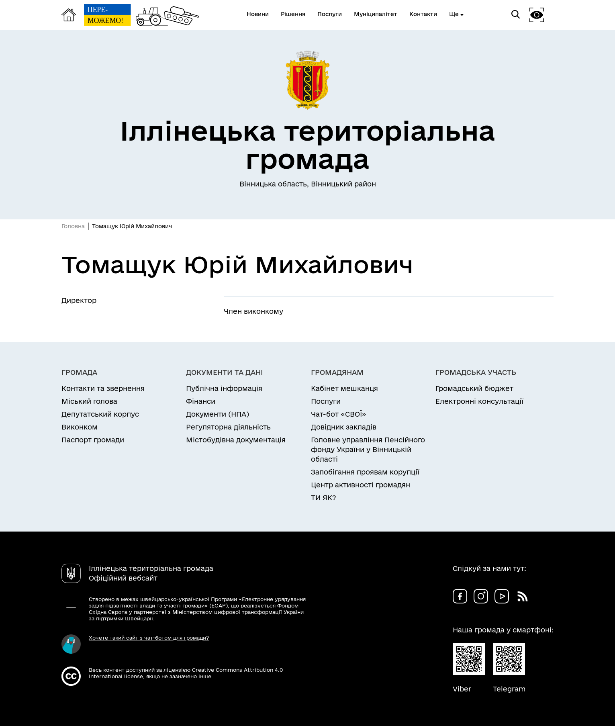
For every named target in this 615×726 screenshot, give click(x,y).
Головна (73, 226)
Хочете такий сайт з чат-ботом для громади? (149, 637)
